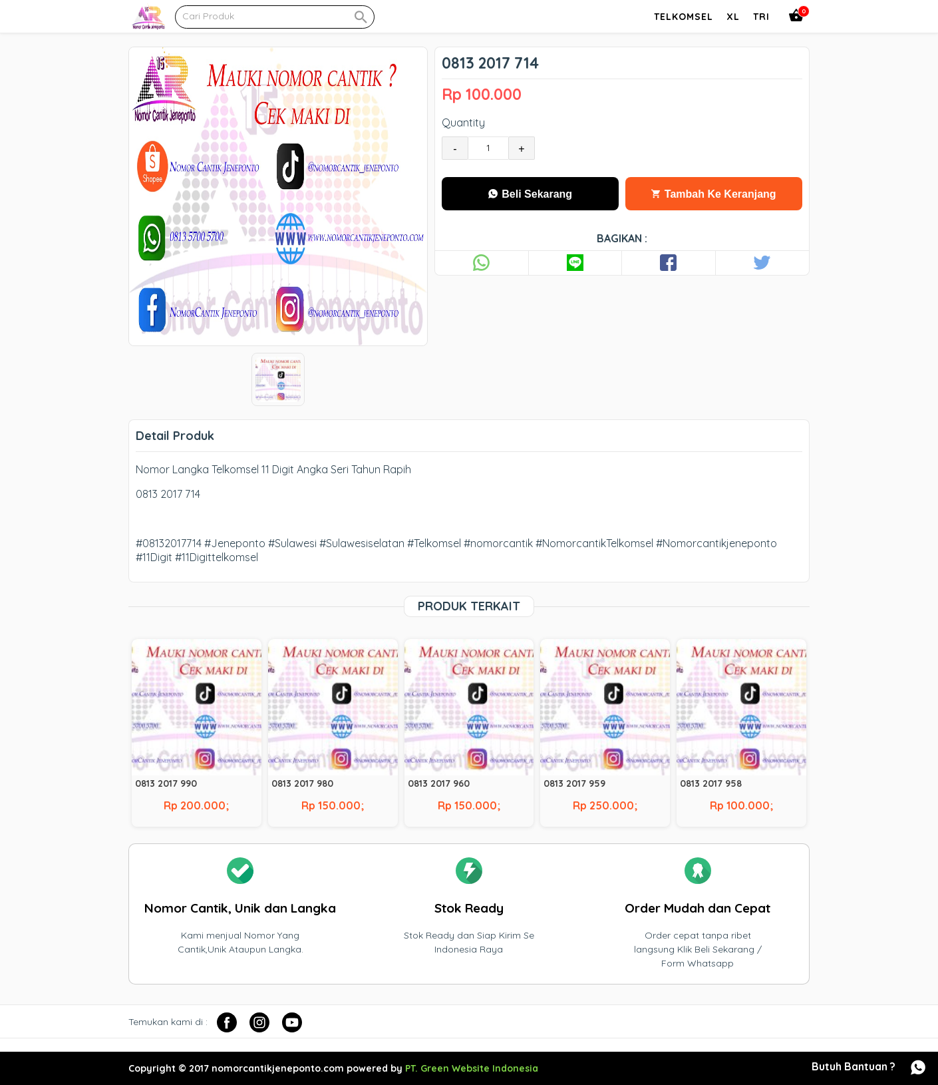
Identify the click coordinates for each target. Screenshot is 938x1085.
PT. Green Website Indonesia (471, 1068)
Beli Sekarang (530, 194)
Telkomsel (683, 17)
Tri (761, 17)
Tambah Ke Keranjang (713, 194)
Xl (733, 17)
